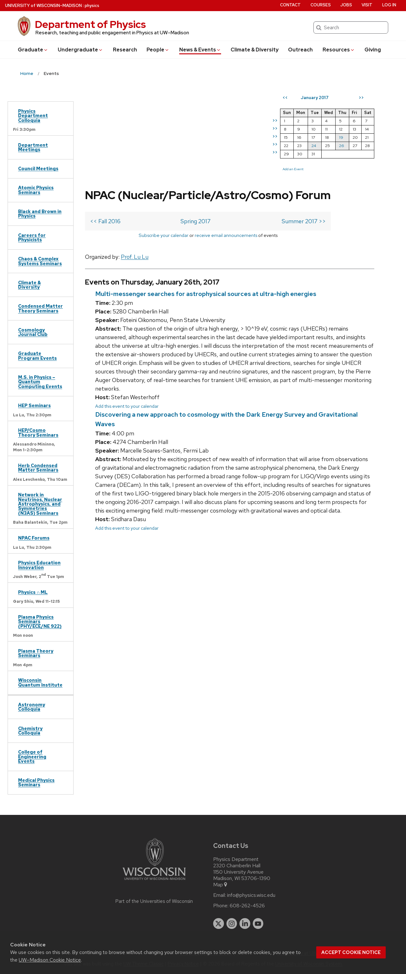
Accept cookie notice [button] (351, 952)
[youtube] (258, 923)
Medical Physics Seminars (36, 782)
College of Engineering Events (32, 756)
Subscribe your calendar (163, 235)
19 (341, 137)
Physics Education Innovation (39, 565)
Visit (367, 5)
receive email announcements (226, 235)
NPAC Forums (33, 538)
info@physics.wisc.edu (251, 895)
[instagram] (231, 923)
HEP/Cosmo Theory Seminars (38, 432)
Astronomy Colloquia (31, 707)
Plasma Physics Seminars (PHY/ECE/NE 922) (40, 621)
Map (220, 885)
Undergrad (80, 49)
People (158, 49)
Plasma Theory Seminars (35, 653)
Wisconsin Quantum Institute (40, 682)
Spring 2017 (195, 221)
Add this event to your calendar (127, 406)
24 (314, 145)
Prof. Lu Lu (134, 256)
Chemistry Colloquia (30, 730)
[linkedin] (244, 923)
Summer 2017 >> (304, 221)
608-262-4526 (247, 906)
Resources (339, 49)
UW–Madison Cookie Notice (50, 960)
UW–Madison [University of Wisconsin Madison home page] (43, 5)
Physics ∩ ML (33, 592)
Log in (389, 5)
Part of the (154, 901)
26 (341, 145)
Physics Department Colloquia (33, 115)
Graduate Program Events (37, 355)
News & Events (200, 49)
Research (125, 49)
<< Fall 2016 (105, 221)
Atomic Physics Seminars (36, 190)
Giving (372, 49)
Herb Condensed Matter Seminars (38, 467)
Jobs (346, 5)
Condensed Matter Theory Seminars (40, 308)
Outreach (300, 49)
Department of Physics (90, 24)
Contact (290, 5)
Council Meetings (38, 168)
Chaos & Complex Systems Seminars (40, 261)
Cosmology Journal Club (33, 332)
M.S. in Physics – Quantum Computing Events (40, 381)
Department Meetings (33, 147)
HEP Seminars (34, 405)
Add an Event (293, 169)
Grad (33, 49)
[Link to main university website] (154, 881)
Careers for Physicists (32, 237)
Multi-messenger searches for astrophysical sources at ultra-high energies (205, 294)
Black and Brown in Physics (40, 213)
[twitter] (218, 923)
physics (92, 5)
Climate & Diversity (254, 49)
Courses (321, 5)
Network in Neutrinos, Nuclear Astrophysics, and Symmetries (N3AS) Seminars (40, 504)
